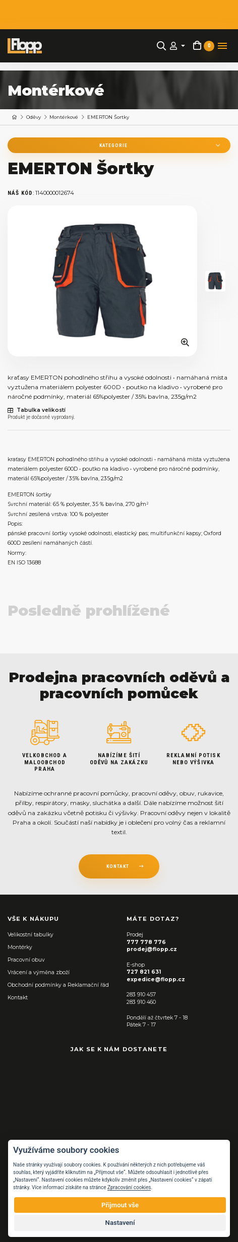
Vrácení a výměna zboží (39, 972)
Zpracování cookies (129, 1187)
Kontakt (18, 997)
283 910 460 (141, 1002)
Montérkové (63, 117)
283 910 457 (141, 994)
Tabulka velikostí (37, 410)
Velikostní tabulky (30, 934)
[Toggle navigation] (222, 45)
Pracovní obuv (26, 960)
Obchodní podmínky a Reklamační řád (58, 985)
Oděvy (33, 117)
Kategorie (113, 145)
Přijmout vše (120, 1205)
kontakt (117, 866)
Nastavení (120, 1222)
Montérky (20, 947)
